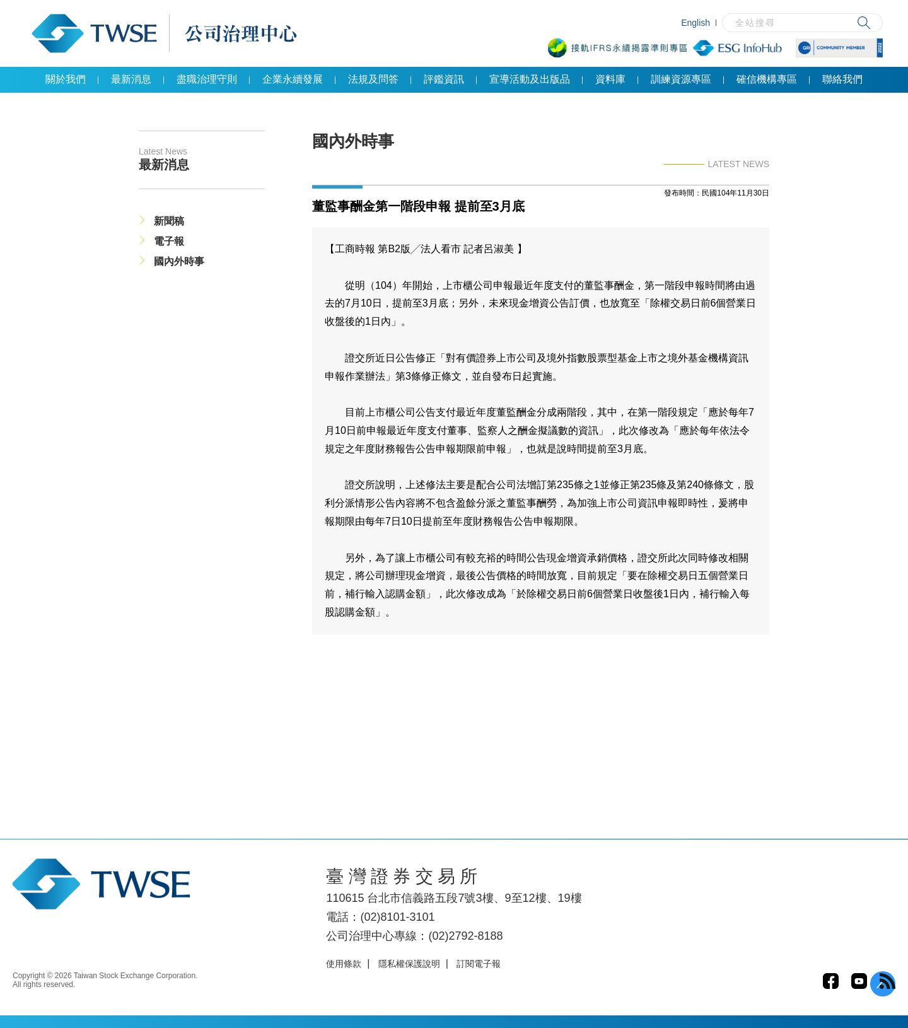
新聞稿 (169, 221)
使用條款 (343, 964)
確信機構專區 (766, 79)
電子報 (169, 241)
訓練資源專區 (681, 79)
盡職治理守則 (207, 79)
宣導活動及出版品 (529, 79)
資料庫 (610, 79)
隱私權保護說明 (409, 964)
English (695, 23)
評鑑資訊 (444, 79)
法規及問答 (373, 79)
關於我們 (65, 79)
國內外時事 (179, 261)
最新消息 (131, 79)
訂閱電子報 (479, 964)
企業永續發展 (292, 79)
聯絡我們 (842, 79)
